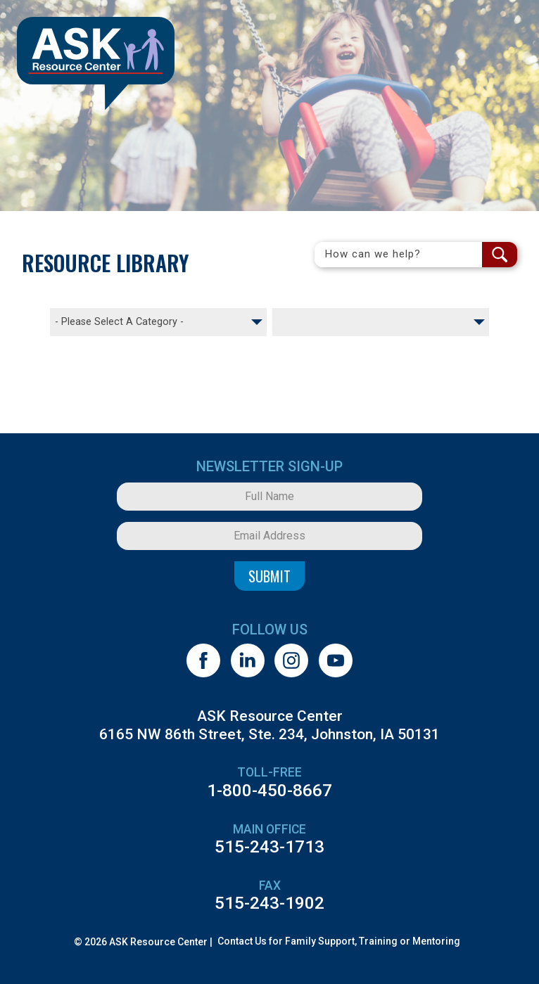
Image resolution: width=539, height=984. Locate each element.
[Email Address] (269, 536)
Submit (269, 576)
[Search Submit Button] (499, 254)
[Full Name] (269, 497)
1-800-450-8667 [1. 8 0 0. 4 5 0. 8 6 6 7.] (269, 790)
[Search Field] (398, 254)
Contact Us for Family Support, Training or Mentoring (338, 941)
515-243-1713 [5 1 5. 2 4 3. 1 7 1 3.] (269, 846)
